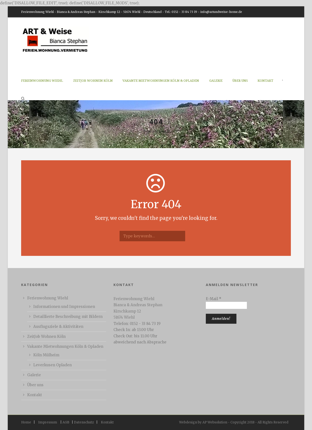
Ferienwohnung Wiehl (42, 80)
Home (26, 422)
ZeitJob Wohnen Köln (93, 80)
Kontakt (265, 80)
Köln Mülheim (46, 355)
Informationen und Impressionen (64, 306)
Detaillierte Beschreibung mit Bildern (68, 316)
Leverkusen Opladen (52, 365)
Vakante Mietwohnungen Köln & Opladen (160, 80)
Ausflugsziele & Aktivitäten (58, 326)
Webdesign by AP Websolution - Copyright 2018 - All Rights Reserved (233, 422)
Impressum (47, 422)
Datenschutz (84, 422)
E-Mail (213, 298)
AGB (65, 422)
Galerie (216, 80)
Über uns (240, 80)
